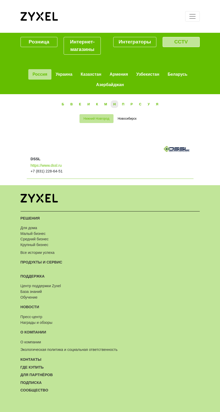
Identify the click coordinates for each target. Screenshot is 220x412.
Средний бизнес (35, 239)
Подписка (31, 383)
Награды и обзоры (36, 322)
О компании (33, 332)
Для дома (29, 228)
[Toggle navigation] (192, 16)
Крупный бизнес (35, 245)
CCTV (181, 41)
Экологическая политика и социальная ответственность (69, 349)
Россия (39, 74)
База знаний (31, 291)
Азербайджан (110, 84)
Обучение (29, 297)
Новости (30, 307)
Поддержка (33, 276)
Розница (39, 41)
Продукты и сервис (41, 262)
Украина (64, 74)
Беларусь (177, 74)
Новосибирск (127, 118)
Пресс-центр (31, 317)
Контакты (31, 359)
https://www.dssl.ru (46, 165)
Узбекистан (147, 74)
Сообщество (34, 390)
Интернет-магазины (82, 45)
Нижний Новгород (96, 118)
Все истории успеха (38, 252)
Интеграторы (135, 41)
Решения (30, 218)
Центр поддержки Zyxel (41, 286)
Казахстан (91, 74)
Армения (119, 74)
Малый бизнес (33, 233)
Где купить (32, 367)
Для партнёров (37, 375)
